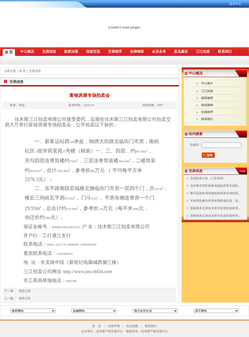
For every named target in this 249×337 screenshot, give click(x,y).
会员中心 (235, 3)
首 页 (22, 71)
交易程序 (207, 112)
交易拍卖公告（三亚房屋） (207, 178)
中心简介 (207, 83)
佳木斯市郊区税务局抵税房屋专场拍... (214, 185)
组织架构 (207, 105)
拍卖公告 (25, 291)
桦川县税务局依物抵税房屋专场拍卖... (214, 193)
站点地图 (132, 326)
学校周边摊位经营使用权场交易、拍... (214, 200)
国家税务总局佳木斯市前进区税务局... (214, 208)
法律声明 (114, 326)
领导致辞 (207, 98)
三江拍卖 (207, 91)
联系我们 (207, 119)
